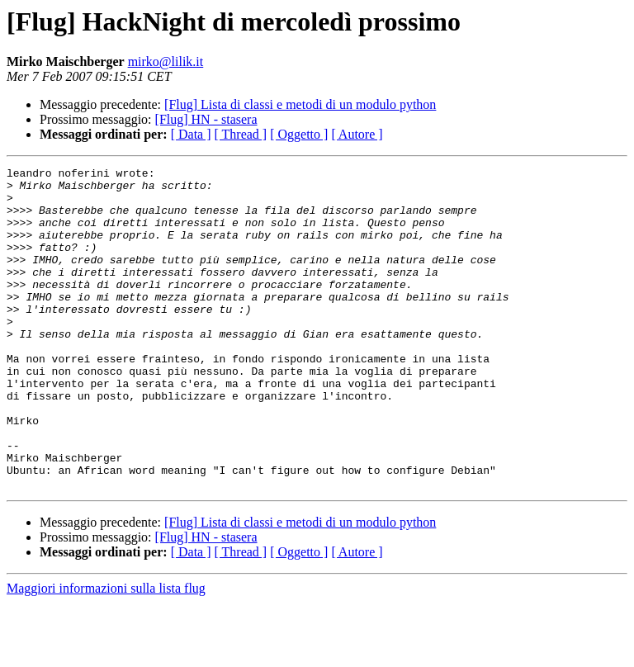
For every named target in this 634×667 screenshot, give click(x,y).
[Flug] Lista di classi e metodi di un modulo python (300, 104)
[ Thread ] (241, 134)
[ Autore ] (356, 134)
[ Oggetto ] (299, 134)
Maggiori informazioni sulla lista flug (106, 653)
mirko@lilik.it (166, 61)
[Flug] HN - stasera (206, 119)
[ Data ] (191, 134)
